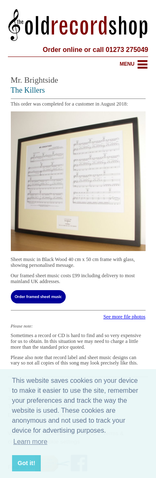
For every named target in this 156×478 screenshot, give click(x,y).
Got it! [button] (26, 463)
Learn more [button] (30, 441)
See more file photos (124, 317)
